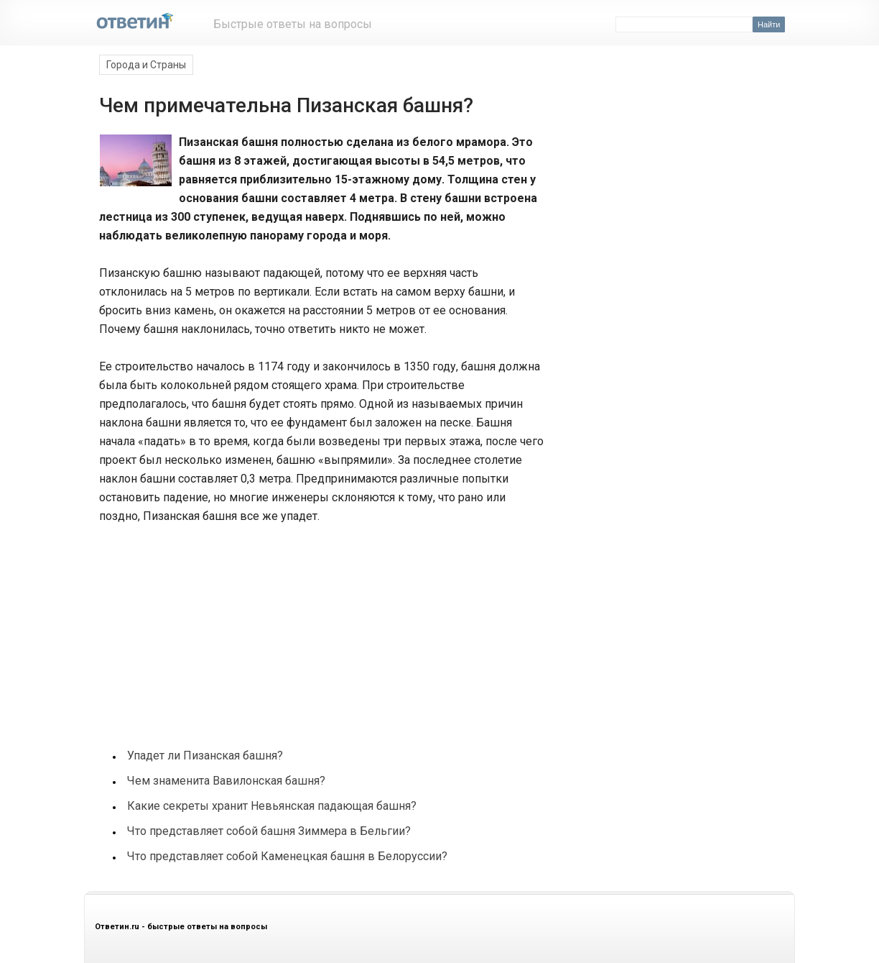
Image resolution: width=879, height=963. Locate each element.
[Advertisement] (205, 628)
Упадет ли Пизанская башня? (205, 755)
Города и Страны (146, 64)
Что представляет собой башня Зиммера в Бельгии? (269, 831)
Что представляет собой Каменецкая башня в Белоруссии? (287, 856)
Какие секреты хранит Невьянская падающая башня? (272, 806)
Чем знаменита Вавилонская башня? (226, 781)
